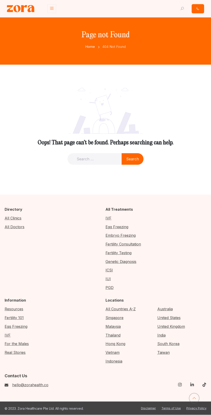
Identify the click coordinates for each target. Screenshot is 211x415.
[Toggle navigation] (51, 8)
